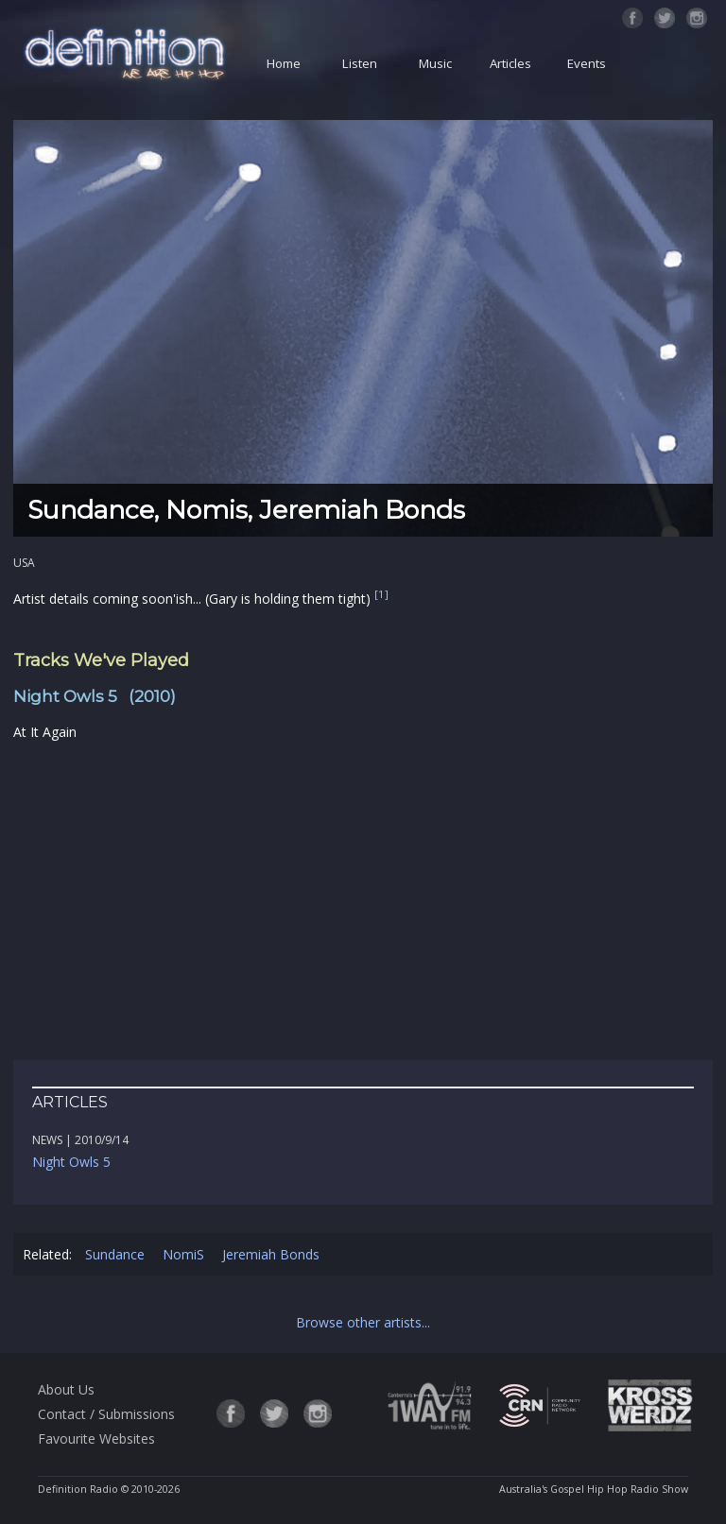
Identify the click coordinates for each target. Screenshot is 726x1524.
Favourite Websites (96, 1438)
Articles (510, 63)
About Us (66, 1389)
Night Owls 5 (71, 1162)
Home (284, 63)
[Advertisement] (363, 901)
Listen (359, 63)
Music (435, 63)
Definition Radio (78, 1489)
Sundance (115, 1254)
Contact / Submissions (106, 1414)
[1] (381, 595)
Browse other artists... (363, 1322)
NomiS (183, 1254)
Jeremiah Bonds (271, 1254)
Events (586, 63)
